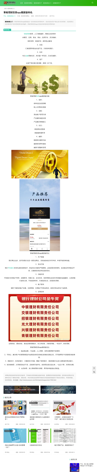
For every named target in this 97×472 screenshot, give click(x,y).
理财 (23, 34)
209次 (50, 430)
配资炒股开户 (39, 3)
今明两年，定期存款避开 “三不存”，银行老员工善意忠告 (56, 424)
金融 (22, 56)
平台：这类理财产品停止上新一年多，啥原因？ (86, 43)
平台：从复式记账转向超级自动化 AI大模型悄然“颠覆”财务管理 (86, 33)
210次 (29, 430)
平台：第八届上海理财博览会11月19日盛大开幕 (86, 18)
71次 (91, 134)
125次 (91, 98)
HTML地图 (59, 467)
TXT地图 (53, 467)
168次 (91, 54)
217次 (7, 430)
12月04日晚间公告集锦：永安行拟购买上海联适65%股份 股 (75, 216)
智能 (20, 34)
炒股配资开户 (58, 3)
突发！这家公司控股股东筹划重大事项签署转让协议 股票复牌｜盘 (75, 194)
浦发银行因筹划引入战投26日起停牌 (35, 424)
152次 (91, 153)
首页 (22, 3)
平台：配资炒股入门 (9, 16)
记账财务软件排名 (33, 449)
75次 (91, 163)
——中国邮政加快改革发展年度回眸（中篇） (75, 254)
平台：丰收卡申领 (85, 68)
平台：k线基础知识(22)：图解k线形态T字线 (86, 159)
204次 (50, 456)
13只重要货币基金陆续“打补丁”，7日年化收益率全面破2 (75, 232)
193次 (91, 118)
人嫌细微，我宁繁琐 (87, 217)
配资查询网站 (29, 3)
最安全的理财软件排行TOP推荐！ (12, 424)
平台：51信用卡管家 (86, 139)
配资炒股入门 (48, 3)
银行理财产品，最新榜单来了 (56, 450)
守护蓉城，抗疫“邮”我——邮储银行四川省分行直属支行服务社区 (87, 246)
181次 (91, 27)
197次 (52, 16)
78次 (91, 64)
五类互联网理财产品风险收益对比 (75, 180)
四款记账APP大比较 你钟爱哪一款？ (13, 450)
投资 (33, 96)
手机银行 (10, 268)
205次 (29, 456)
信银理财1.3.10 (86, 232)
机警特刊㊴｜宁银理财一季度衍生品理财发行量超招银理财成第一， (87, 192)
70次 (91, 46)
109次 (91, 37)
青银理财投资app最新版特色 (87, 178)
